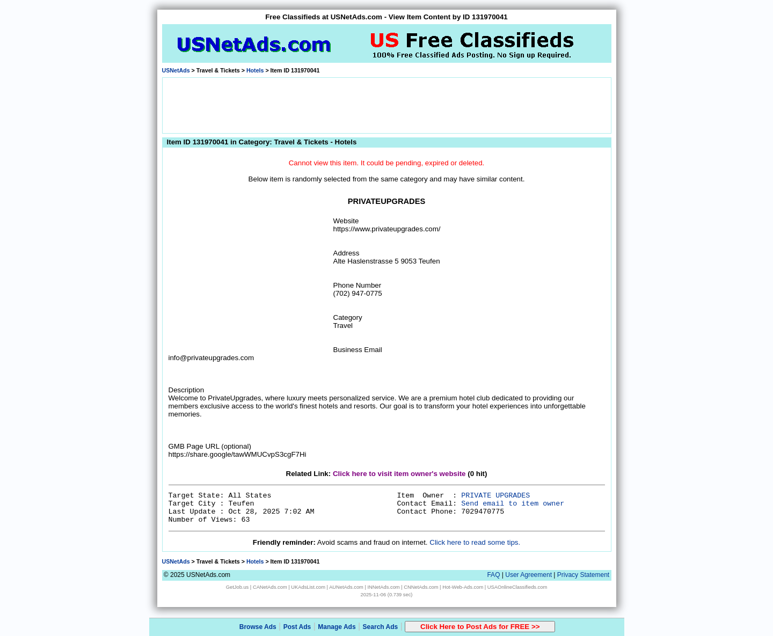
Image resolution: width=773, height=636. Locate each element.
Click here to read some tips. (474, 542)
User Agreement (528, 575)
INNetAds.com (384, 587)
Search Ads (380, 627)
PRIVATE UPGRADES (495, 496)
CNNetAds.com (421, 587)
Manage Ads (336, 627)
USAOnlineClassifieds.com (517, 587)
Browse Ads (257, 627)
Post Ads (297, 627)
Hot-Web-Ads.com (462, 587)
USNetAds (176, 70)
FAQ (493, 575)
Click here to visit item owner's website (399, 474)
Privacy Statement (583, 575)
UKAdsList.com (308, 587)
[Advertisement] (386, 105)
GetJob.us (237, 587)
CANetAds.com (270, 587)
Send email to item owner (512, 504)
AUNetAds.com (346, 587)
